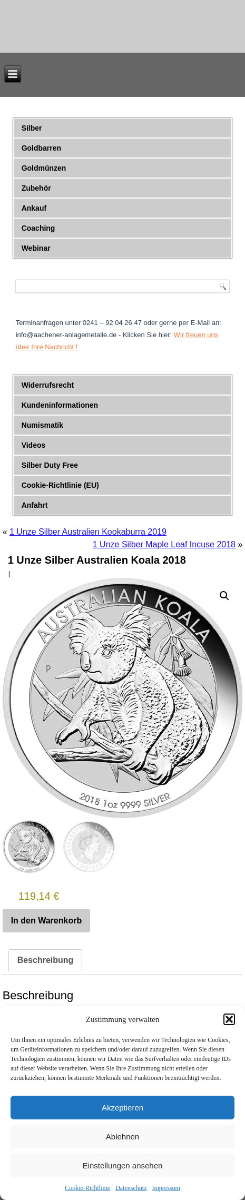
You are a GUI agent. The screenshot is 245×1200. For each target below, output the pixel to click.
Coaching (38, 228)
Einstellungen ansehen (123, 1165)
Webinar (36, 248)
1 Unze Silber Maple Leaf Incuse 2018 (164, 544)
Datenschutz (130, 1188)
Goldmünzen (44, 168)
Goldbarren (41, 148)
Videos (34, 445)
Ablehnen (122, 1136)
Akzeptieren (122, 1107)
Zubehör (36, 188)
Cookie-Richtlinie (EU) (60, 485)
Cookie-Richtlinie (87, 1188)
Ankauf (34, 208)
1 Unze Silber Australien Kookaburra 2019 (87, 531)
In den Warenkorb (46, 920)
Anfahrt (35, 505)
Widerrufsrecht (48, 385)
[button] (229, 1019)
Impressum (166, 1188)
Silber (32, 128)
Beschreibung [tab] (45, 960)
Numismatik (42, 425)
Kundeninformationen (60, 405)
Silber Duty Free (50, 465)
